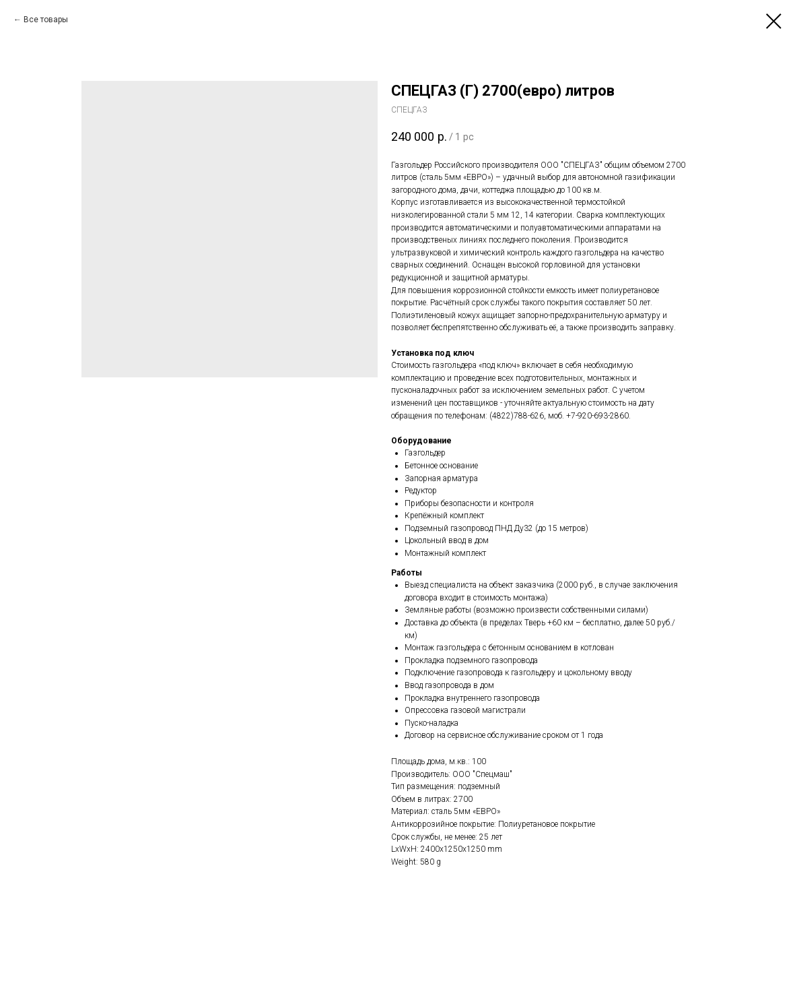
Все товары (46, 19)
